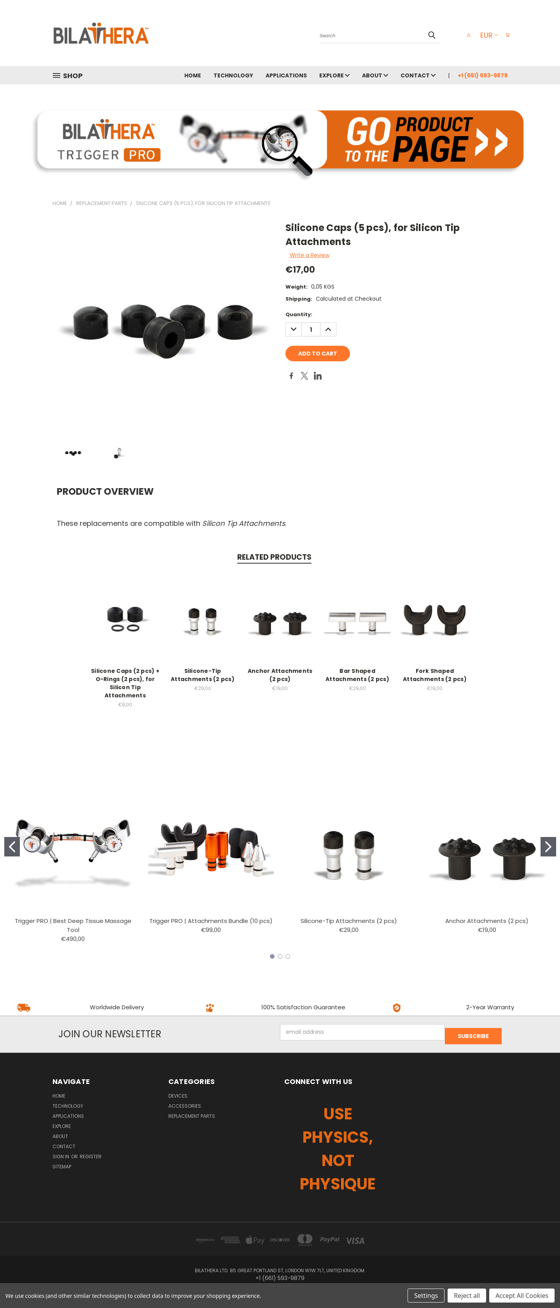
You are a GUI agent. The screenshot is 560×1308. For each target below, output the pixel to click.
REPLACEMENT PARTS (191, 1112)
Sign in (61, 1152)
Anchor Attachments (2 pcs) (280, 675)
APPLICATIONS (286, 75)
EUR (485, 35)
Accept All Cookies (521, 1295)
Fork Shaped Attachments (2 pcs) (435, 675)
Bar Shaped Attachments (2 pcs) (357, 675)
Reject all (467, 1295)
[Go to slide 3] (287, 956)
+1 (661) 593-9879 (483, 75)
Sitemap (61, 1162)
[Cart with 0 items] (505, 35)
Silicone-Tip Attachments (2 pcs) (202, 675)
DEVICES (177, 1092)
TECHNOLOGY (233, 75)
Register (91, 1152)
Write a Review (309, 255)
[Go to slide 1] (12, 846)
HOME (192, 75)
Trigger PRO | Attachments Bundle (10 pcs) (211, 921)
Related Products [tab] (274, 557)
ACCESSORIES (184, 1102)
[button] (280, 139)
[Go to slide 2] (548, 846)
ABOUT (375, 75)
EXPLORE (334, 75)
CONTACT (418, 75)
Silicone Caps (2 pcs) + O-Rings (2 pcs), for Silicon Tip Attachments (125, 683)
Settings (426, 1295)
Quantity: (298, 314)
